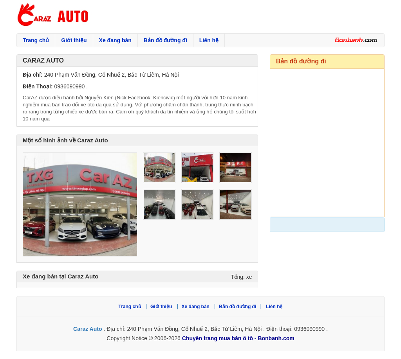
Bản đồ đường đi (165, 40)
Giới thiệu (74, 40)
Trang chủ (36, 40)
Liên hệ (209, 40)
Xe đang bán (115, 40)
